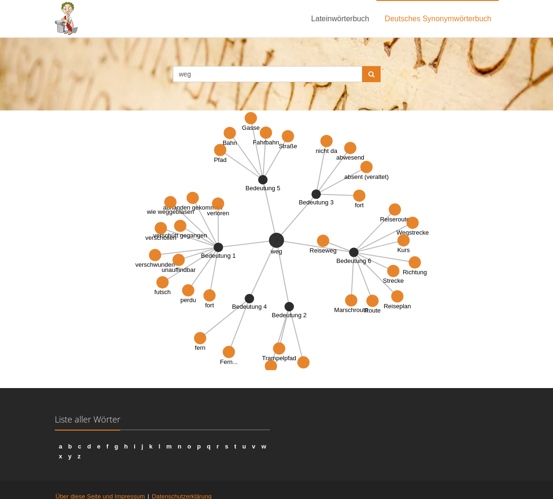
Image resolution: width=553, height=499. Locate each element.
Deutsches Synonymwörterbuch (438, 19)
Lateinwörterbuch (340, 19)
